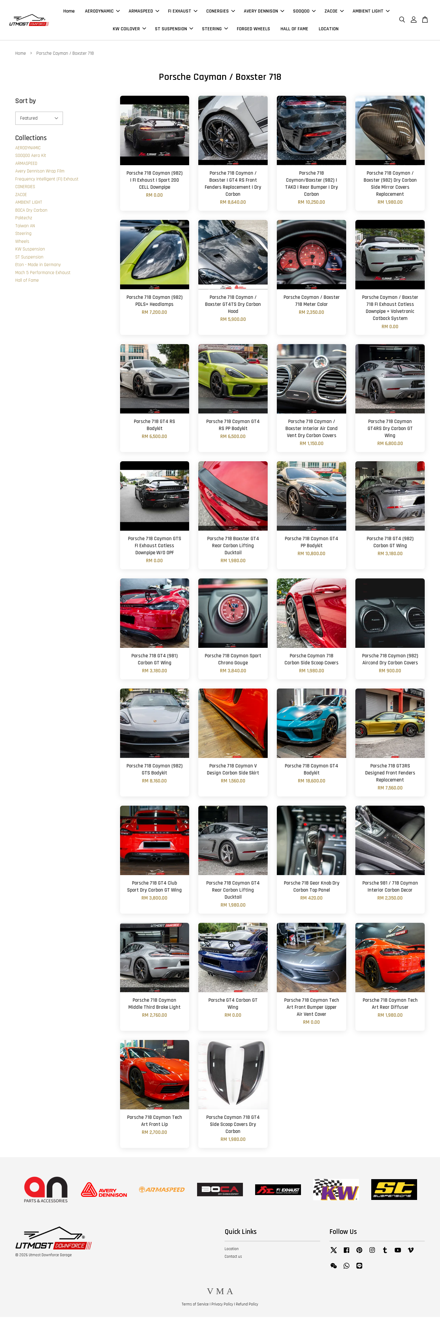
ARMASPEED (144, 12)
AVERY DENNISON (264, 12)
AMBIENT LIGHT (371, 12)
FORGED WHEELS (253, 29)
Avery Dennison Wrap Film (39, 172)
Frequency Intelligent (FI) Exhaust (47, 180)
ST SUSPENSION (174, 29)
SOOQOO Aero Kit (30, 156)
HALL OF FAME (294, 29)
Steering (23, 234)
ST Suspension (29, 258)
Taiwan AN (25, 227)
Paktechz (23, 219)
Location (232, 1249)
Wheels (22, 242)
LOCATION (329, 29)
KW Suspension (30, 250)
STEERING (215, 29)
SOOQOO (304, 12)
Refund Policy (247, 1305)
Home (69, 12)
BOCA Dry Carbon (31, 211)
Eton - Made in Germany (38, 266)
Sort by (25, 102)
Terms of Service (195, 1305)
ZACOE (334, 12)
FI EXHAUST (182, 12)
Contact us (233, 1257)
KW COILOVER (129, 29)
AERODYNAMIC (102, 12)
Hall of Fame (27, 281)
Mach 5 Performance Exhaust (43, 274)
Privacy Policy (222, 1305)
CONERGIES (220, 12)
